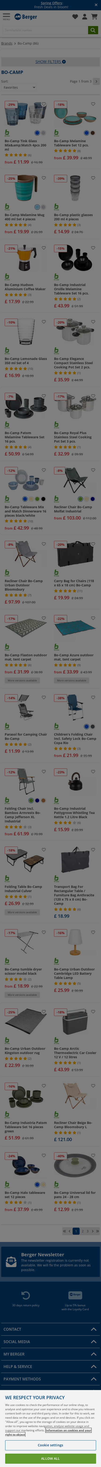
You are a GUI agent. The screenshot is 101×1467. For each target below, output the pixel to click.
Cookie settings (50, 1454)
